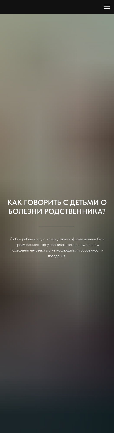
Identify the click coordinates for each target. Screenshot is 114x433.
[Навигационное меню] (107, 7)
